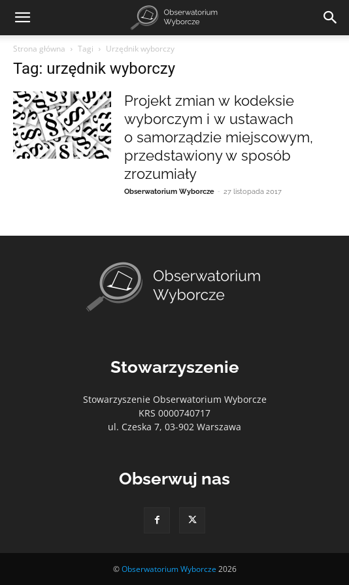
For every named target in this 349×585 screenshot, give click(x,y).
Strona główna (39, 48)
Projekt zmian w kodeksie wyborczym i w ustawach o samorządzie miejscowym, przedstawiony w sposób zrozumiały (218, 137)
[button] (22, 17)
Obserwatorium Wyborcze (169, 191)
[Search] (330, 17)
